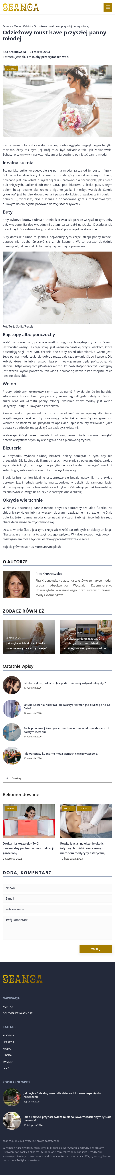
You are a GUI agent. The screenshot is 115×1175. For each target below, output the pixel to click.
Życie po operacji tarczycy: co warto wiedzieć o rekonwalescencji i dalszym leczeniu (66, 730)
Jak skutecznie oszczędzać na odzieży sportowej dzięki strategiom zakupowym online (85, 643)
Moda (7, 1048)
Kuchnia (8, 1035)
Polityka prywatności (18, 1013)
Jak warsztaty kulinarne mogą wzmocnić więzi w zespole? (61, 753)
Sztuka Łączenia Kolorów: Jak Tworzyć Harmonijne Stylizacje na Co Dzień (67, 706)
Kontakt (9, 1006)
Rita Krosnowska (14, 52)
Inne (6, 1068)
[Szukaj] (7, 778)
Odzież (11, 68)
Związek (8, 1062)
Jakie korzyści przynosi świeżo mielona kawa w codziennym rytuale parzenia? (67, 1118)
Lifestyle (9, 1042)
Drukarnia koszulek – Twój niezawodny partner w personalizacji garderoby (28, 848)
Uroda (7, 1055)
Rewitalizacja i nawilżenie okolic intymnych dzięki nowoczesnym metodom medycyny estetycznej (82, 848)
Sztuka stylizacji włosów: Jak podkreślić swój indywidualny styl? (65, 683)
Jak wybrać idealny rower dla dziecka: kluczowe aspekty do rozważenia (62, 1095)
